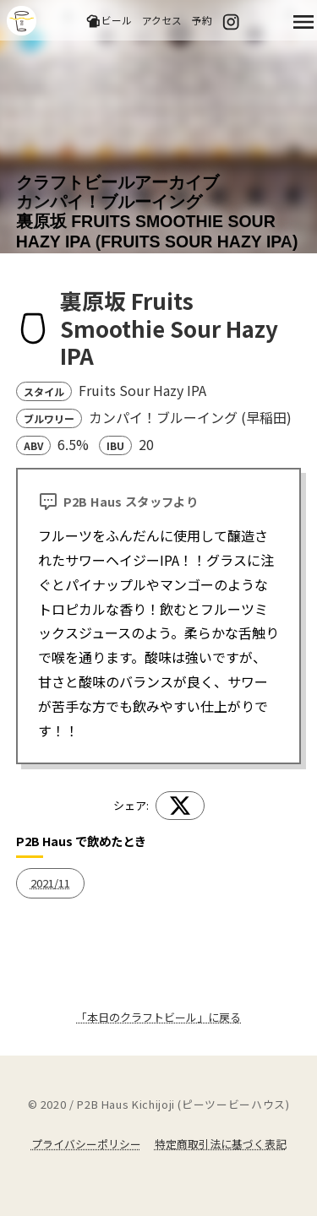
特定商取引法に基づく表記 (221, 1144)
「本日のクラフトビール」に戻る (158, 1017)
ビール (108, 21)
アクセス (162, 20)
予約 (202, 20)
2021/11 (50, 883)
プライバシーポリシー (86, 1144)
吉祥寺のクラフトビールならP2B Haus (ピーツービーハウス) (21, 20)
